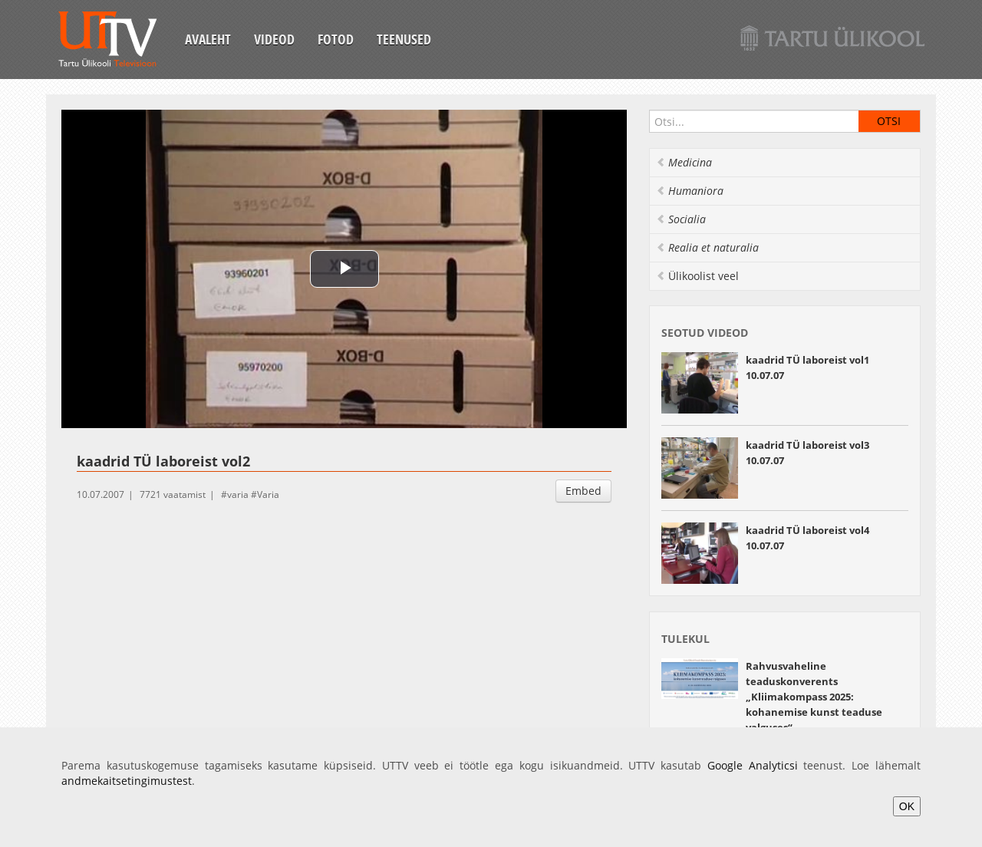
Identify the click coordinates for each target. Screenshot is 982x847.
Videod (274, 39)
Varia (268, 494)
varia (238, 494)
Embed (583, 490)
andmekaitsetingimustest (126, 780)
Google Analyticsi (752, 765)
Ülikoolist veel (697, 276)
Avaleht (208, 39)
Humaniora (689, 190)
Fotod (336, 39)
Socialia (681, 219)
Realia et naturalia (707, 247)
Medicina (684, 162)
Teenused (404, 39)
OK (906, 806)
